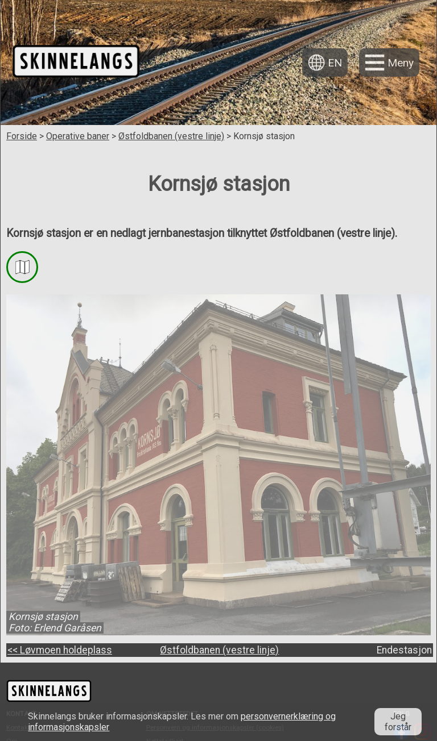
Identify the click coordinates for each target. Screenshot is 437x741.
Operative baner (77, 136)
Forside (21, 136)
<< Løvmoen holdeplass (59, 650)
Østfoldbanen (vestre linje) (171, 136)
